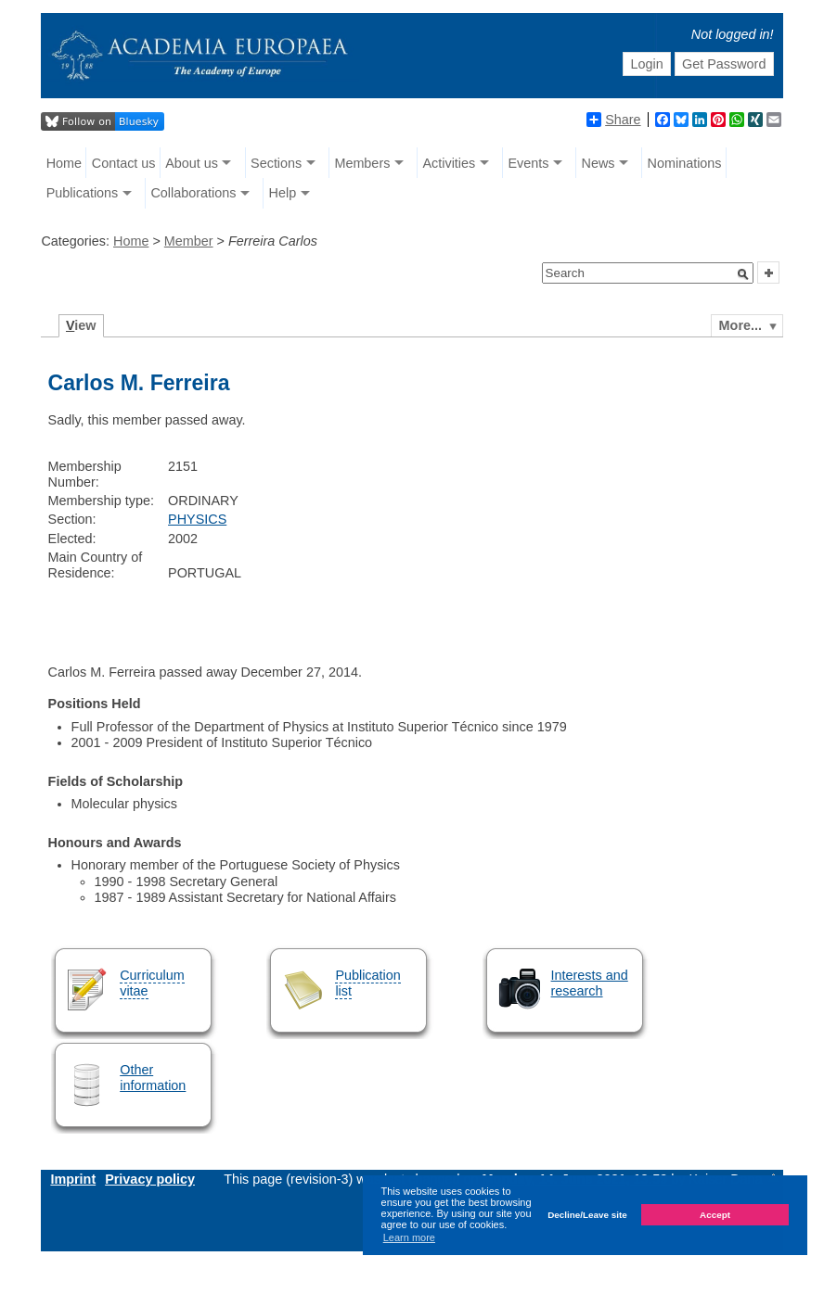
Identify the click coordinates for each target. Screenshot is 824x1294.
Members (362, 163)
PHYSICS (197, 519)
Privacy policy (150, 1179)
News (597, 163)
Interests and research (589, 983)
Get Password (724, 64)
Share (613, 119)
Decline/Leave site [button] (587, 1215)
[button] (743, 274)
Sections (276, 163)
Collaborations (193, 192)
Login (646, 64)
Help (283, 192)
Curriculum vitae (152, 983)
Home (64, 163)
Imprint (73, 1179)
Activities (448, 163)
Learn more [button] (409, 1237)
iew (81, 325)
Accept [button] (715, 1215)
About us (191, 163)
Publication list (367, 983)
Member (188, 241)
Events (528, 163)
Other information (153, 1077)
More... (740, 325)
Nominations (685, 163)
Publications (82, 192)
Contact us (124, 163)
